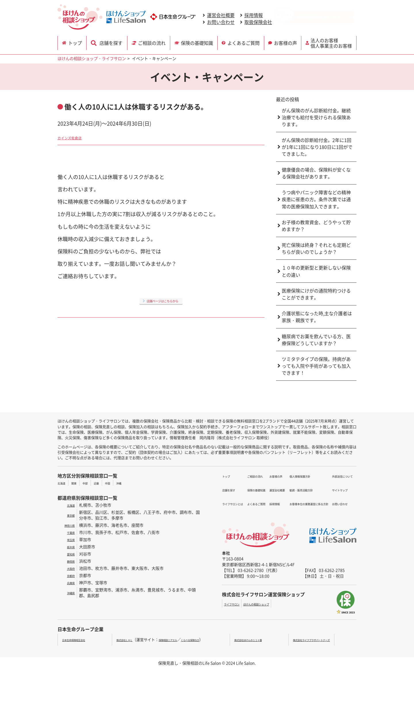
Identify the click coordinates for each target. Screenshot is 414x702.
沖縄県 (69, 592)
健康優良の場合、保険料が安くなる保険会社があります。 (316, 173)
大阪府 (69, 568)
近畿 (108, 483)
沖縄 (136, 483)
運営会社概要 (221, 15)
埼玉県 (69, 539)
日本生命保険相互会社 (80, 639)
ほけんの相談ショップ (272, 604)
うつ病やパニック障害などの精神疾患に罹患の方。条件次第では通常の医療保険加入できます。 (316, 199)
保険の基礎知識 (197, 42)
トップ (77, 42)
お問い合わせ (221, 22)
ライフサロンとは (238, 490)
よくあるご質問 (244, 42)
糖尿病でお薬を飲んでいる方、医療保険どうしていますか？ (316, 340)
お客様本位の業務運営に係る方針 (287, 510)
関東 (80, 483)
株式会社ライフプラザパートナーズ (322, 639)
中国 (122, 483)
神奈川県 (67, 525)
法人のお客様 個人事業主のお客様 (332, 42)
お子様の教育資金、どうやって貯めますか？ (316, 225)
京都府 (69, 575)
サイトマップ (333, 483)
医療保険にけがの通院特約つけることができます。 (316, 294)
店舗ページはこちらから (162, 300)
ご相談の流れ (151, 42)
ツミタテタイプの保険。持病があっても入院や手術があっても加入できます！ (316, 365)
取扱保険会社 (258, 22)
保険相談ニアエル (176, 639)
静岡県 (69, 561)
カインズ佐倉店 (75, 137)
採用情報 (253, 15)
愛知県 (69, 554)
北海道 (63, 483)
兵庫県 (69, 582)
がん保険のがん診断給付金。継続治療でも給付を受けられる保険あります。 (316, 117)
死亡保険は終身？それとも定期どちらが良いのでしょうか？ (316, 248)
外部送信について (337, 476)
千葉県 (69, 532)
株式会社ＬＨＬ (122, 639)
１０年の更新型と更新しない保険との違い (316, 271)
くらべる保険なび (210, 639)
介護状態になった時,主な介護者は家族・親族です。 (317, 317)
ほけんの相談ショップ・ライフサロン (91, 58)
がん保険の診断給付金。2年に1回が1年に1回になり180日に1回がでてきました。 (317, 146)
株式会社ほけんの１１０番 (260, 639)
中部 (94, 483)
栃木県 (69, 546)
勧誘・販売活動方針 (275, 503)
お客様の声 (286, 42)
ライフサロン (236, 604)
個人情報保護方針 (273, 496)
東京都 (69, 515)
